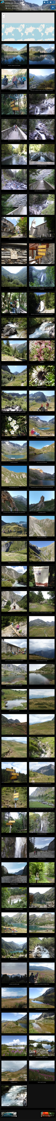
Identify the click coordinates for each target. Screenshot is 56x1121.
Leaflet (44, 40)
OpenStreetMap (50, 40)
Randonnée (17, 8)
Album (9, 8)
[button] (4, 14)
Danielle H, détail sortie (11, 5)
